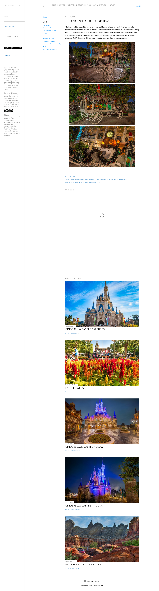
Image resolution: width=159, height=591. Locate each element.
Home (52, 5)
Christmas (46, 25)
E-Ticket (46, 33)
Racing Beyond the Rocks (83, 564)
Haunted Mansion (49, 41)
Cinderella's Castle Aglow (84, 446)
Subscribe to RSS (10, 56)
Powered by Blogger (91, 581)
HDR (44, 46)
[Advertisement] (102, 258)
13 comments (74, 392)
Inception (60, 5)
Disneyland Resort (49, 31)
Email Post (73, 177)
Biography (92, 5)
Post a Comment (75, 333)
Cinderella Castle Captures (85, 329)
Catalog (102, 5)
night (45, 52)
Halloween (46, 36)
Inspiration (71, 5)
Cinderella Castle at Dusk (84, 505)
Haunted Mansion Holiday (52, 44)
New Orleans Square (50, 49)
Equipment (82, 5)
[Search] (138, 6)
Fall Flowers (74, 388)
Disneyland (47, 28)
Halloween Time (48, 38)
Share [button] (45, 17)
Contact (110, 5)
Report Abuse (10, 27)
